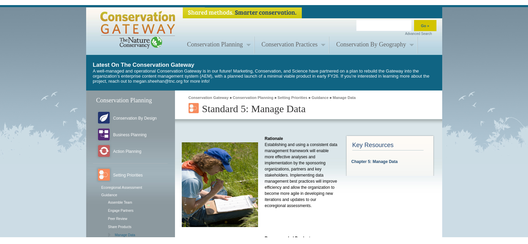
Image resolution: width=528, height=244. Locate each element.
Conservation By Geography (371, 44)
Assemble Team (120, 202)
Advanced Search (418, 34)
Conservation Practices (289, 44)
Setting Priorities (128, 175)
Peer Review (118, 219)
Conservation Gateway (209, 98)
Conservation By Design (135, 118)
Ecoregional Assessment (121, 187)
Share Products (120, 227)
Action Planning (127, 151)
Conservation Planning (215, 44)
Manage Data (125, 235)
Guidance (109, 195)
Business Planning (130, 135)
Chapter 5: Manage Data (374, 161)
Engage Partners (121, 210)
